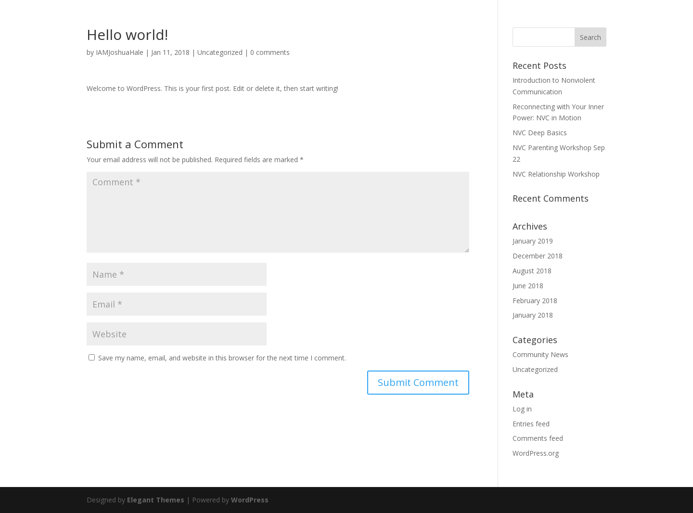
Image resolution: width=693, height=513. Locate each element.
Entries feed (531, 423)
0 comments (270, 52)
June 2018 (528, 285)
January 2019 (533, 240)
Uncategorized (220, 52)
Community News (540, 354)
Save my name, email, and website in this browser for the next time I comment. (222, 357)
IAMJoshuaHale (119, 52)
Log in (522, 408)
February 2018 (535, 300)
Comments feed (538, 438)
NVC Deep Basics (540, 132)
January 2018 (533, 315)
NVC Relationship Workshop (556, 174)
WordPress (250, 499)
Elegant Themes (155, 499)
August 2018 (532, 270)
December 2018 (538, 255)
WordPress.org (536, 453)
